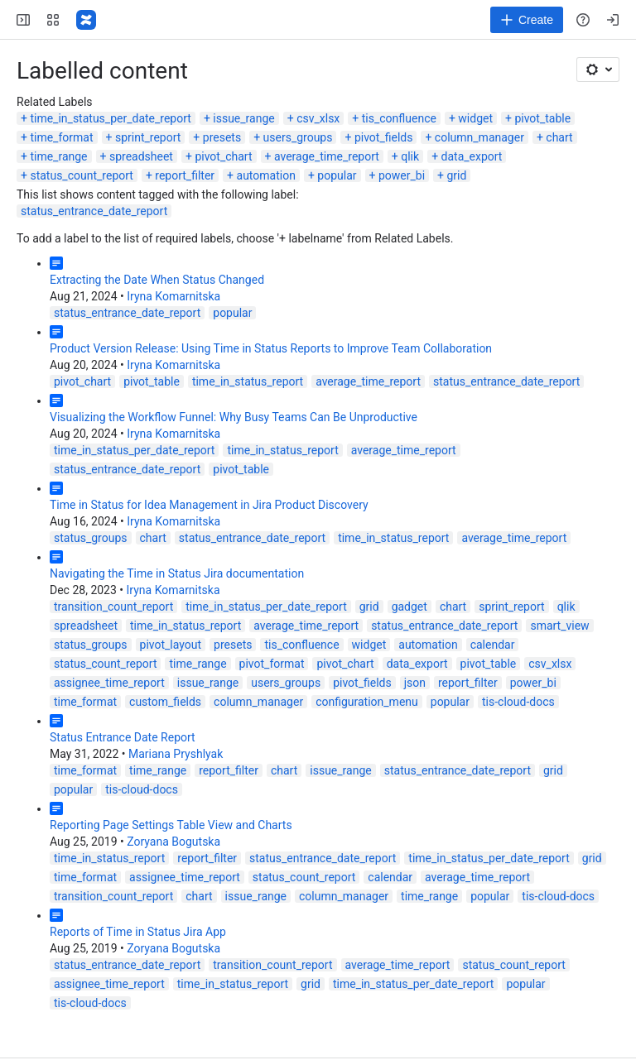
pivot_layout (171, 644)
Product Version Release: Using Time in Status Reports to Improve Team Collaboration (271, 348)
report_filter (184, 175)
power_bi (401, 175)
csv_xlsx (318, 118)
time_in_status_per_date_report (110, 118)
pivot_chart (223, 156)
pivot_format (272, 663)
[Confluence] (86, 20)
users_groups (298, 137)
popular (336, 175)
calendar (492, 644)
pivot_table (542, 118)
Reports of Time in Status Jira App (138, 931)
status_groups (91, 537)
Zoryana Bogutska (173, 841)
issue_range (243, 118)
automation (266, 175)
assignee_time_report (109, 682)
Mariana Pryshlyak (175, 753)
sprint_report (148, 137)
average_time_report (326, 156)
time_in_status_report (247, 381)
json (415, 682)
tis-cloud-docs (518, 701)
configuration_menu (367, 701)
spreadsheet (141, 156)
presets (222, 137)
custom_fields (165, 701)
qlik (410, 156)
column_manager (479, 137)
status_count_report (81, 175)
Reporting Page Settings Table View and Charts (171, 825)
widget (475, 118)
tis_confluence (399, 118)
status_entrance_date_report (94, 211)
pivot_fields (383, 137)
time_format (61, 137)
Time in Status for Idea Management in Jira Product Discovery (209, 504)
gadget (409, 606)
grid (456, 175)
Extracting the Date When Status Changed (157, 279)
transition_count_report (113, 606)
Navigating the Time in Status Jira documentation (177, 573)
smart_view (559, 625)
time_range (58, 156)
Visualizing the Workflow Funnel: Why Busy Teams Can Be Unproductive (233, 417)
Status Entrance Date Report (122, 737)
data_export (472, 156)
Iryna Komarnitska (173, 296)
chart (559, 137)
